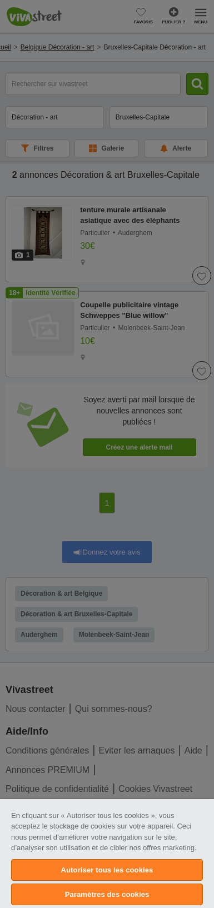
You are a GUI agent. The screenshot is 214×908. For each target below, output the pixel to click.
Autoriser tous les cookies (107, 870)
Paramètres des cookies (107, 894)
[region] (107, 853)
